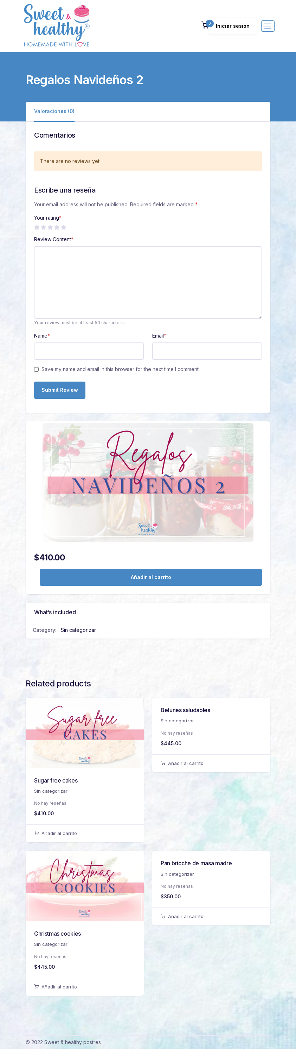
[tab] (54, 111)
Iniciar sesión (233, 26)
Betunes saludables (185, 710)
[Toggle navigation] (268, 26)
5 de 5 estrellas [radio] (63, 227)
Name (42, 336)
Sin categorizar (78, 630)
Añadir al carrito (151, 577)
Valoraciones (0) (54, 111)
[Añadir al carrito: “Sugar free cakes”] (84, 833)
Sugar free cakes (55, 780)
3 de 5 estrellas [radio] (49, 227)
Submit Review (59, 390)
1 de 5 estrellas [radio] (36, 227)
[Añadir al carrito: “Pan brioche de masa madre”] (211, 916)
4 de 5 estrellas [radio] (56, 227)
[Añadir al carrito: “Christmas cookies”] (84, 987)
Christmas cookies (57, 933)
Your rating (48, 218)
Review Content (53, 239)
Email (159, 336)
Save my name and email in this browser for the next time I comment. (120, 369)
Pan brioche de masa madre (196, 863)
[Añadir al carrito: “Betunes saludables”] (211, 763)
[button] (204, 25)
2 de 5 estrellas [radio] (43, 227)
